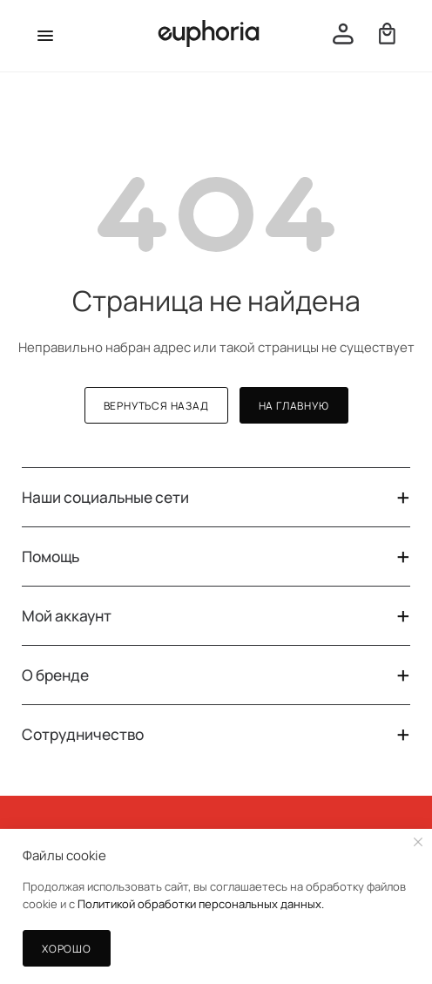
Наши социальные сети (216, 497)
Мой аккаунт (216, 616)
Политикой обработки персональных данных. (201, 904)
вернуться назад (156, 405)
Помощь (216, 556)
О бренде (216, 675)
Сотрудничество (216, 734)
